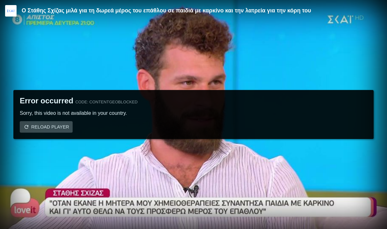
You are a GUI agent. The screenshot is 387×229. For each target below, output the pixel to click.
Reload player (50, 126)
